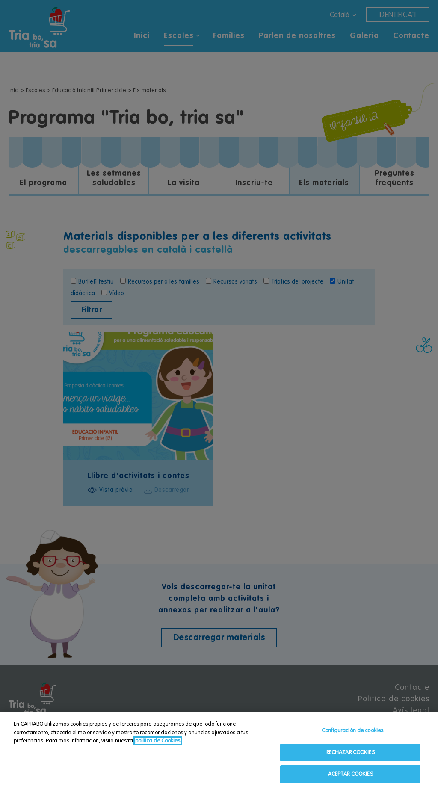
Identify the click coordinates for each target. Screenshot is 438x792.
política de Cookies (157, 741)
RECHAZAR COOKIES (350, 753)
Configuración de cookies (352, 731)
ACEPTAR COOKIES (350, 775)
